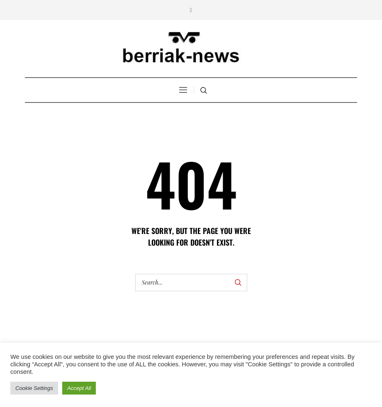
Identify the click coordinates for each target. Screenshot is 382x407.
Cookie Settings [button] (34, 388)
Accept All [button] (79, 388)
